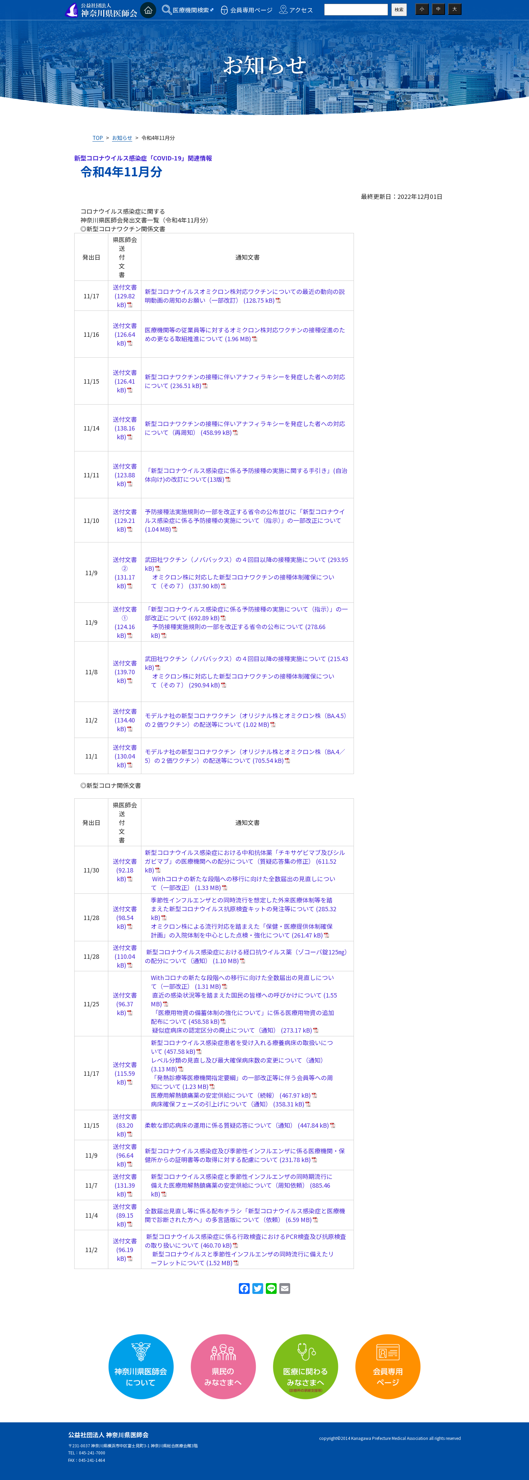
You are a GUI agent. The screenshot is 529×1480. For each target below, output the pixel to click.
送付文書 (125, 287)
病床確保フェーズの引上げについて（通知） (211, 1103)
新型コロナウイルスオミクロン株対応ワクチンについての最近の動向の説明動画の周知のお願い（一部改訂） (245, 295)
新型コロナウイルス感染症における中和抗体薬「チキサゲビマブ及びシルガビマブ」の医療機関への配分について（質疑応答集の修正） (245, 856)
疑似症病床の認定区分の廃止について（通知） (215, 1030)
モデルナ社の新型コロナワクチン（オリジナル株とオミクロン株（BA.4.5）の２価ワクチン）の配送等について (247, 720)
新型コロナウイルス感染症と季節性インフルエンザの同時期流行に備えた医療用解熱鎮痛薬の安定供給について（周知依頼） (242, 1180)
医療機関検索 (191, 9)
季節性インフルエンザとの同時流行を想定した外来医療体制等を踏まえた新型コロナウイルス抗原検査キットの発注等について (242, 904)
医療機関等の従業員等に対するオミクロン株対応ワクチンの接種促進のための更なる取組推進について (245, 334)
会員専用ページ (251, 9)
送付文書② (125, 563)
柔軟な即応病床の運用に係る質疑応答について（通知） (220, 1125)
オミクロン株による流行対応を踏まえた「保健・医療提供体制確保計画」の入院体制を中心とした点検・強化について (242, 930)
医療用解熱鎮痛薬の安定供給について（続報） (214, 1095)
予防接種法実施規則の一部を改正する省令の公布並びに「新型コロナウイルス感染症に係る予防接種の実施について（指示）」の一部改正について (245, 516)
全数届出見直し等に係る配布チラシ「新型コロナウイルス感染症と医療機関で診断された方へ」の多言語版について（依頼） (245, 1215)
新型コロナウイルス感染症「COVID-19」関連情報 (143, 157)
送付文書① (125, 613)
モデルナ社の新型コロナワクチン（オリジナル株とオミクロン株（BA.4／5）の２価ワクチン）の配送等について (245, 756)
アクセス (301, 9)
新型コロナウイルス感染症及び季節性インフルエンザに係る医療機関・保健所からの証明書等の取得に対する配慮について (245, 1155)
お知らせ (122, 137)
